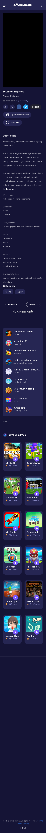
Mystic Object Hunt (36, 601)
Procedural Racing (36, 532)
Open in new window (17, 115)
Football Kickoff (35, 566)
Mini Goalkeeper (14, 532)
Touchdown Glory (36, 463)
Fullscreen (13, 122)
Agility (20, 292)
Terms (40, 821)
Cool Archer (11, 566)
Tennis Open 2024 (14, 601)
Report (35, 106)
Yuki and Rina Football (16, 497)
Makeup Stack (13, 636)
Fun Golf (31, 636)
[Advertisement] (23, 688)
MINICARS (10, 463)
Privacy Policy (23, 823)
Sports (8, 292)
